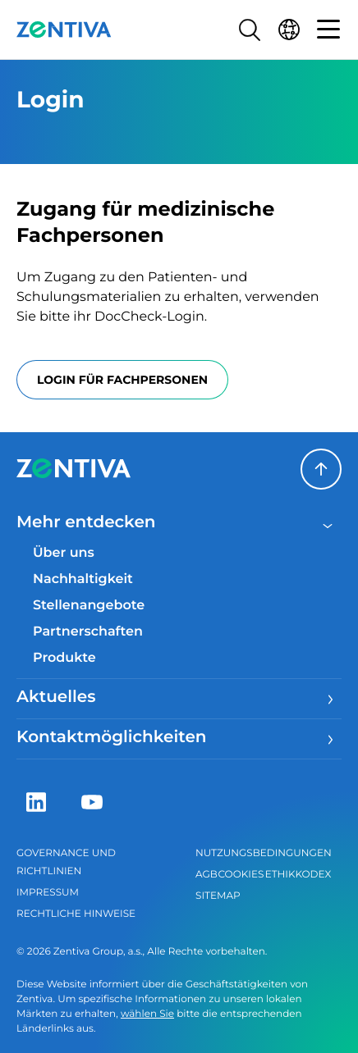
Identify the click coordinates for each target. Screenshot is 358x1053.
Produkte (64, 658)
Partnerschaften (88, 632)
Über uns (63, 553)
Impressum (47, 893)
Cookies (241, 874)
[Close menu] (328, 524)
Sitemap (218, 896)
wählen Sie (147, 1014)
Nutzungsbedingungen (263, 853)
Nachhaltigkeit (83, 579)
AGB (206, 874)
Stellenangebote (89, 605)
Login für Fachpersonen (122, 379)
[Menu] (328, 699)
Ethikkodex (298, 874)
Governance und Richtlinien (66, 862)
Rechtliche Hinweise (75, 914)
